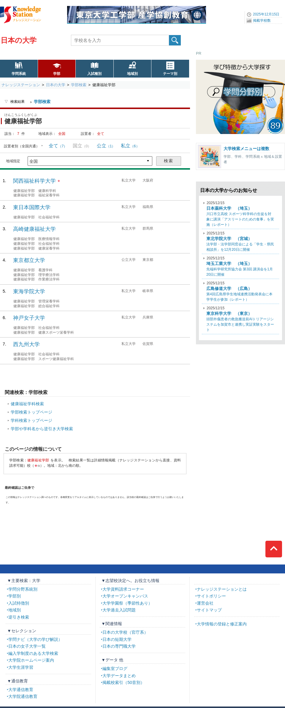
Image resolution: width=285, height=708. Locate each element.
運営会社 (205, 603)
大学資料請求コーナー (123, 589)
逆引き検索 (18, 617)
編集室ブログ (114, 668)
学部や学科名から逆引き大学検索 (42, 428)
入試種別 (94, 74)
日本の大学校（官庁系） (125, 632)
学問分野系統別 (22, 589)
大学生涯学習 (20, 667)
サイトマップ (209, 610)
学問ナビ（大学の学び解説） (35, 639)
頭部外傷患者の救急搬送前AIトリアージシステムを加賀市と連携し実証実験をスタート (240, 319)
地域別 (132, 74)
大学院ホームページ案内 (31, 660)
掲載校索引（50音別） (123, 682)
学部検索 (78, 85)
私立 (130, 145)
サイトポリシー (211, 596)
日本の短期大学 (117, 639)
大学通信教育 (20, 689)
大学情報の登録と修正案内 (222, 624)
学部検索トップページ (31, 412)
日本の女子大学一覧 (27, 646)
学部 (56, 74)
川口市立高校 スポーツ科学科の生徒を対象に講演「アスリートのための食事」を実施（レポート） (240, 214)
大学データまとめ (119, 675)
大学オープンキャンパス (125, 596)
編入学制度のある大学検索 (33, 653)
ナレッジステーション (20, 85)
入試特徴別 (18, 603)
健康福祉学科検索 (27, 403)
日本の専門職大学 (119, 646)
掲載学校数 (262, 20)
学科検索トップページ (31, 420)
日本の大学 (19, 40)
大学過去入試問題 (119, 610)
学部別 (14, 596)
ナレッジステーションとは (222, 589)
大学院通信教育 (22, 696)
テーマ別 (170, 74)
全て (58, 145)
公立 (106, 145)
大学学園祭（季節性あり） (127, 603)
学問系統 (19, 74)
